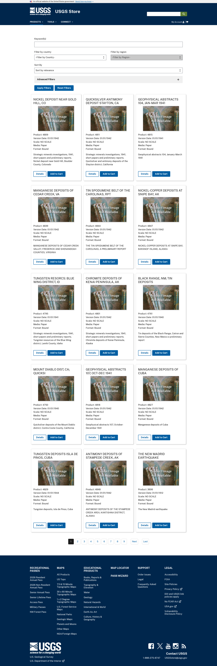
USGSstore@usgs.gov (176, 658)
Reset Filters (64, 88)
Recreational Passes (39, 569)
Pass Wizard (119, 575)
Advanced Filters (46, 79)
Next (134, 541)
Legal (169, 567)
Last (145, 541)
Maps (60, 567)
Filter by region (118, 52)
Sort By (38, 65)
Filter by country (42, 52)
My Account (177, 22)
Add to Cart (56, 174)
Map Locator (120, 567)
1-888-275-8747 (151, 658)
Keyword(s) (40, 39)
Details (40, 174)
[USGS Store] (108, 11)
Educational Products (93, 569)
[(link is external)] (173, 589)
